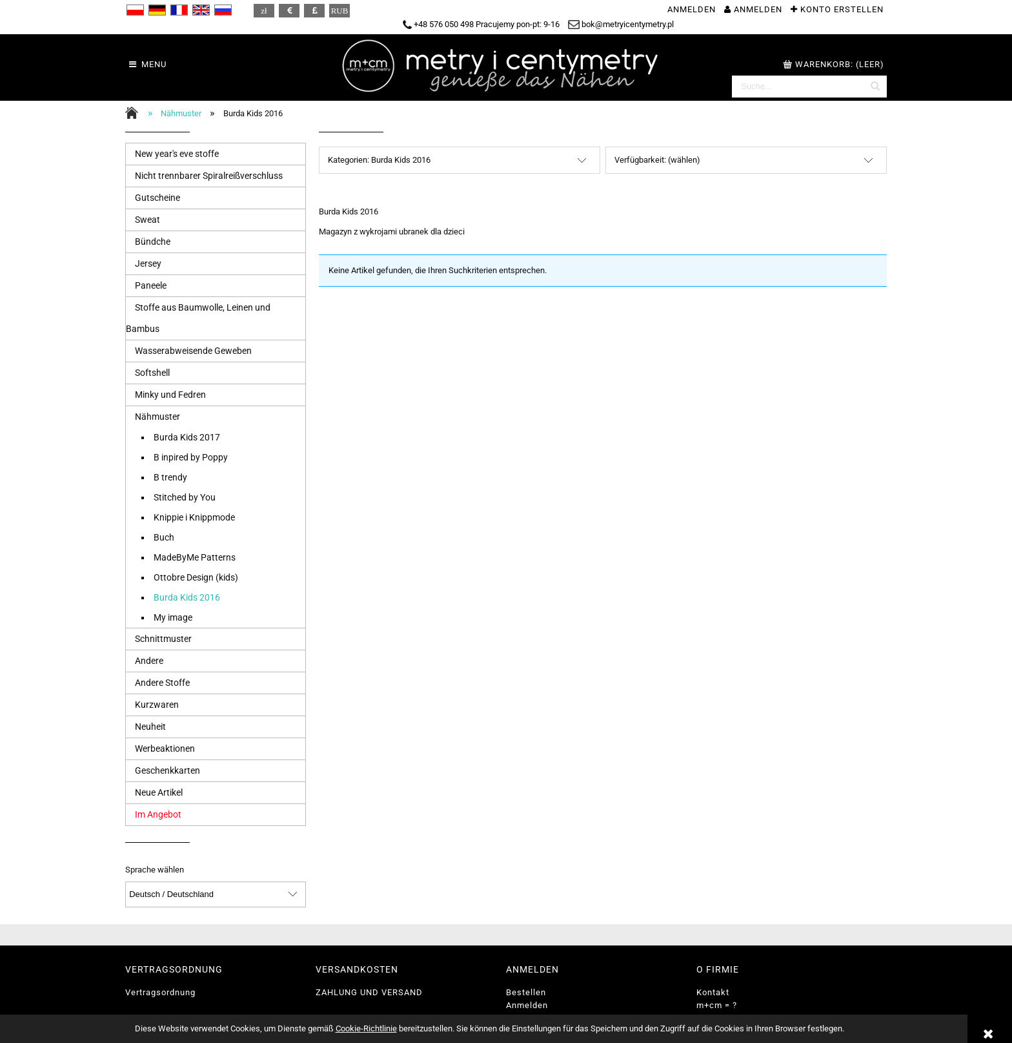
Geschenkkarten (167, 770)
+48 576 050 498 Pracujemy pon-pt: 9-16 (481, 24)
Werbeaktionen (165, 748)
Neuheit (150, 726)
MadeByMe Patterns (195, 557)
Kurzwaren (157, 704)
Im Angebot (158, 814)
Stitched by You (185, 497)
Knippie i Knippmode (194, 517)
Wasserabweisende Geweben (193, 351)
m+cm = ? (716, 1005)
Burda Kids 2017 (187, 437)
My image (173, 617)
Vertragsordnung (160, 992)
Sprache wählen (154, 869)
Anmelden (527, 1005)
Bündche (152, 241)
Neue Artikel (159, 792)
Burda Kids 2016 (187, 597)
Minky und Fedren (170, 394)
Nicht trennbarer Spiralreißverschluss (209, 175)
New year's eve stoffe (177, 154)
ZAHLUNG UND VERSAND (369, 992)
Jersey (148, 263)
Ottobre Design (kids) (196, 577)
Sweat (147, 219)
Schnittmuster (163, 639)
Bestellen (526, 992)
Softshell (152, 372)
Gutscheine (157, 197)
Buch (164, 537)
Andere (149, 661)
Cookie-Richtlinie (366, 1028)
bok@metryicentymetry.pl (621, 24)
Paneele (151, 285)
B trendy (170, 477)
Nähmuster (157, 416)
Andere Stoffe (162, 682)
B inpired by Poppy (191, 457)
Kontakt (712, 992)
